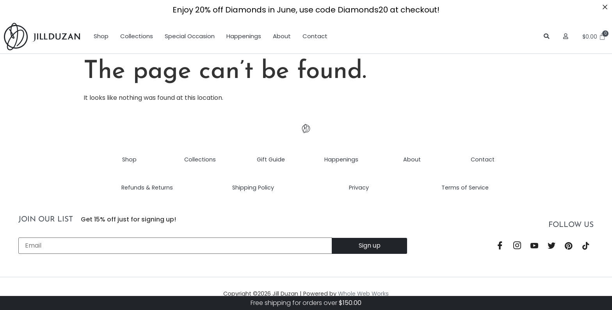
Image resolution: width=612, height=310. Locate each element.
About (282, 36)
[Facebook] (500, 246)
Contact (314, 36)
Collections (136, 36)
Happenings (243, 36)
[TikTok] (586, 246)
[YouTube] (534, 246)
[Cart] (595, 36)
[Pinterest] (569, 246)
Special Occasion (190, 36)
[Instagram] (517, 246)
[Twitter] (551, 246)
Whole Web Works (363, 294)
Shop (101, 36)
